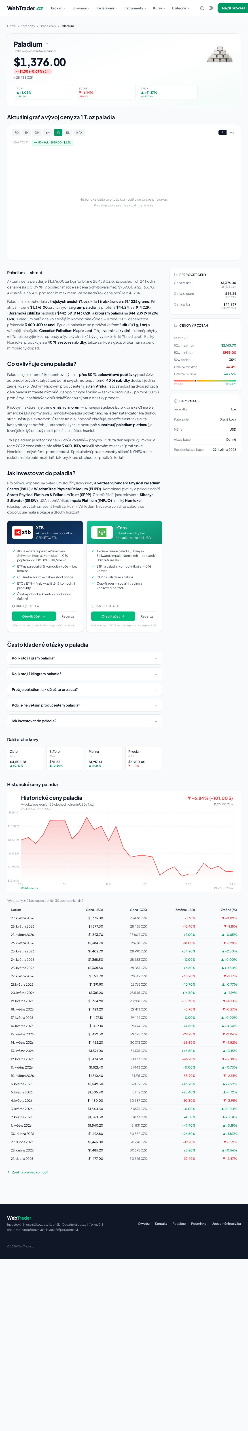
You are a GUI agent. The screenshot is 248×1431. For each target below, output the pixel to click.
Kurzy (159, 8)
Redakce (179, 1223)
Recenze (67, 616)
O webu (144, 1223)
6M (48, 132)
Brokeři (58, 8)
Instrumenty (135, 8)
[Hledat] (202, 8)
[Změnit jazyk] (211, 8)
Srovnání (81, 8)
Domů (11, 26)
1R (58, 132)
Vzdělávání (106, 8)
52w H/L (52, 142)
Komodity (28, 26)
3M (37, 132)
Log (231, 132)
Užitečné (181, 8)
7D (17, 132)
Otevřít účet (33, 616)
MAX (79, 132)
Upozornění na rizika (226, 1223)
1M (27, 132)
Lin (222, 132)
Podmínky (198, 1223)
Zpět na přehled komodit (28, 1172)
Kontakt (161, 1223)
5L (68, 132)
